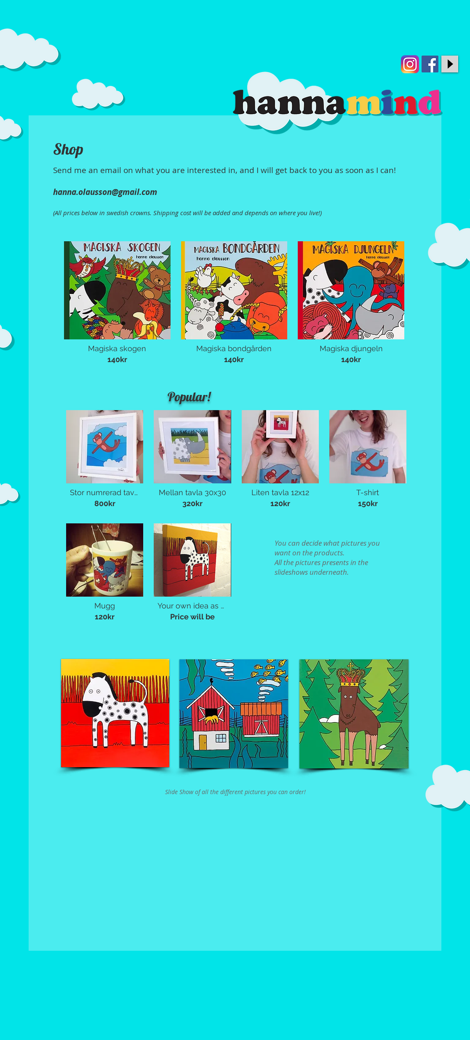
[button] (117, 305)
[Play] (449, 64)
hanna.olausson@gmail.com (105, 192)
